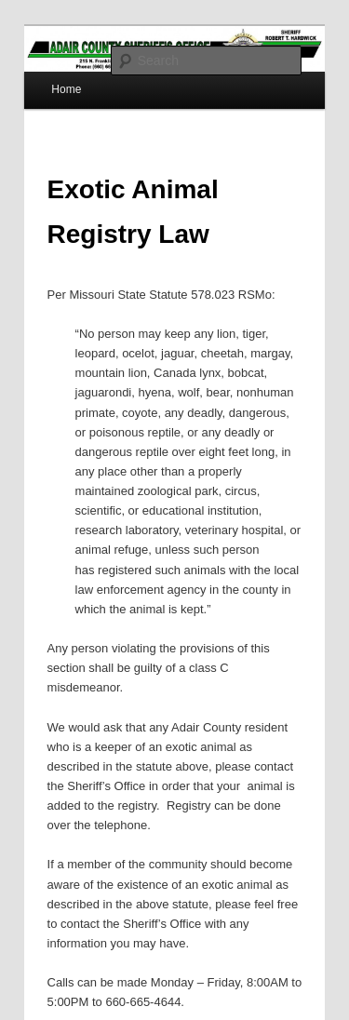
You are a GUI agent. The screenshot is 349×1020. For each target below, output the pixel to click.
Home (66, 89)
